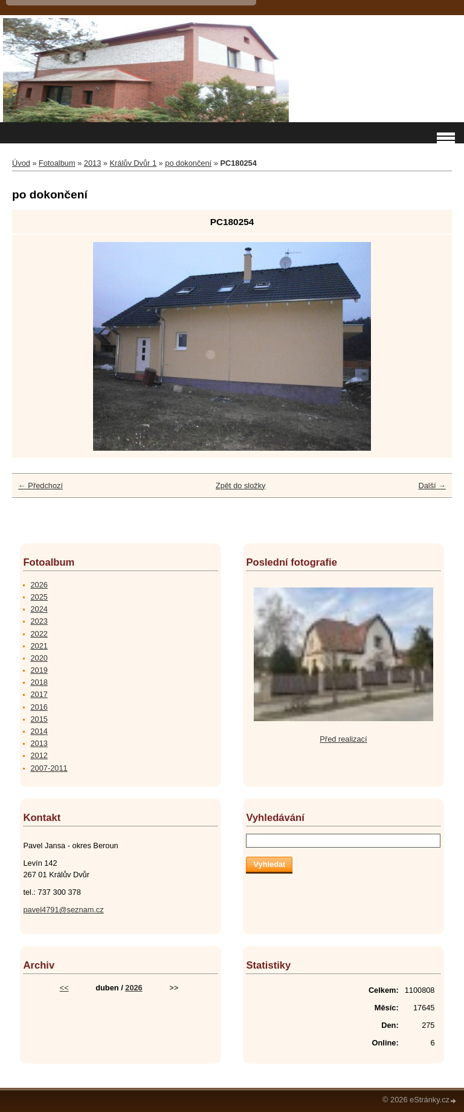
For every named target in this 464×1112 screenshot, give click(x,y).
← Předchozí (40, 485)
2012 (38, 755)
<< (64, 987)
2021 (38, 645)
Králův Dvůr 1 (133, 163)
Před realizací (343, 739)
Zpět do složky (241, 485)
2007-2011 (48, 768)
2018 (38, 682)
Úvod (21, 163)
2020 (38, 657)
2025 (38, 596)
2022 (38, 633)
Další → (432, 485)
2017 (38, 694)
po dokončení (188, 163)
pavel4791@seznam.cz (63, 909)
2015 (38, 719)
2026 (38, 584)
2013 (92, 163)
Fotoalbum (57, 163)
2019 (38, 670)
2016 (38, 706)
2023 (38, 621)
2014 (38, 731)
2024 (38, 608)
